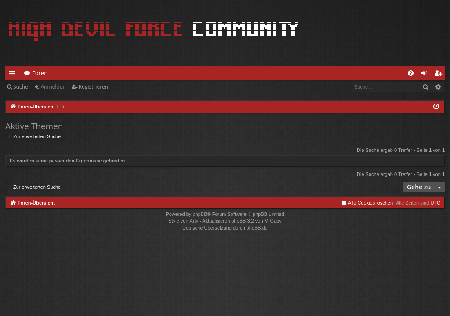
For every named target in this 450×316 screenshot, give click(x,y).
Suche (20, 86)
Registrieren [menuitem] (440, 74)
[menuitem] (410, 73)
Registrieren (93, 86)
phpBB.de (257, 227)
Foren (39, 73)
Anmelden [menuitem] (426, 74)
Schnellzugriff (14, 74)
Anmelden (53, 86)
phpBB (199, 214)
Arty (194, 220)
